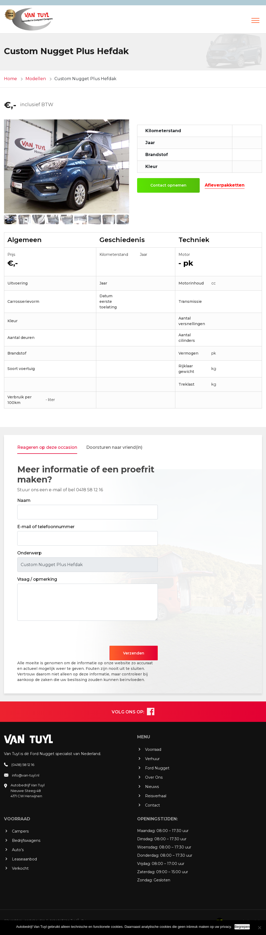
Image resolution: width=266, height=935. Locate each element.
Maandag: (146, 830)
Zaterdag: (146, 871)
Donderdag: (148, 855)
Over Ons (154, 777)
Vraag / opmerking (37, 579)
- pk (185, 263)
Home (10, 78)
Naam (23, 500)
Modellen (35, 78)
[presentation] (57, 635)
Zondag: (144, 880)
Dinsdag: (145, 839)
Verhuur (152, 758)
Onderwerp (29, 552)
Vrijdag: (144, 863)
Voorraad (153, 749)
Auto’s (18, 849)
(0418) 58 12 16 (22, 764)
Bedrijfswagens (26, 840)
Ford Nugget (157, 768)
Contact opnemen (168, 185)
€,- (10, 105)
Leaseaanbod (24, 859)
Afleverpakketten (225, 185)
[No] (259, 927)
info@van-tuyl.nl (25, 775)
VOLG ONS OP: (128, 711)
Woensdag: (147, 847)
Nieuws (152, 786)
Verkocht (20, 868)
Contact (152, 805)
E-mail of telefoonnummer (46, 526)
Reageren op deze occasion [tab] (47, 447)
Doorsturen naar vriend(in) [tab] (114, 447)
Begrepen (242, 927)
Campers (20, 831)
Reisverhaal (155, 796)
